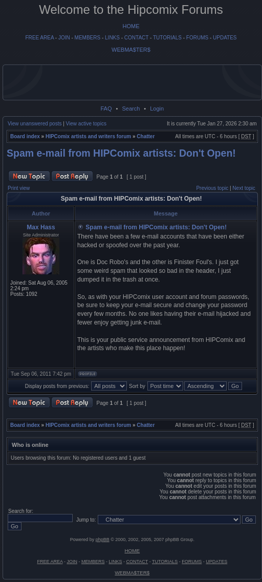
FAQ (106, 108)
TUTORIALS (167, 37)
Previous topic (212, 188)
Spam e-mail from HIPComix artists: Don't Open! (121, 153)
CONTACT (136, 37)
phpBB (103, 539)
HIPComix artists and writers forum (88, 136)
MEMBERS (88, 37)
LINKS (112, 37)
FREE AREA (39, 37)
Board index (25, 136)
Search (131, 108)
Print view (19, 188)
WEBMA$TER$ (131, 50)
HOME (131, 26)
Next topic (243, 188)
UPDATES (225, 37)
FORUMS (197, 37)
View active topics (86, 123)
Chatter (146, 136)
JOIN (64, 37)
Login (157, 108)
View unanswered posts (34, 123)
